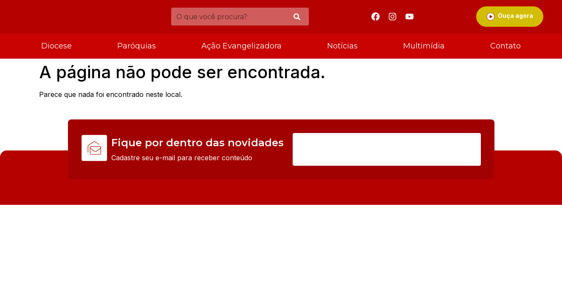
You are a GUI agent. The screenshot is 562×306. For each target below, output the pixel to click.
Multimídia (424, 46)
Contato (505, 46)
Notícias (342, 46)
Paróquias (136, 46)
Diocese (56, 46)
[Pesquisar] (297, 16)
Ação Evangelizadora (241, 46)
